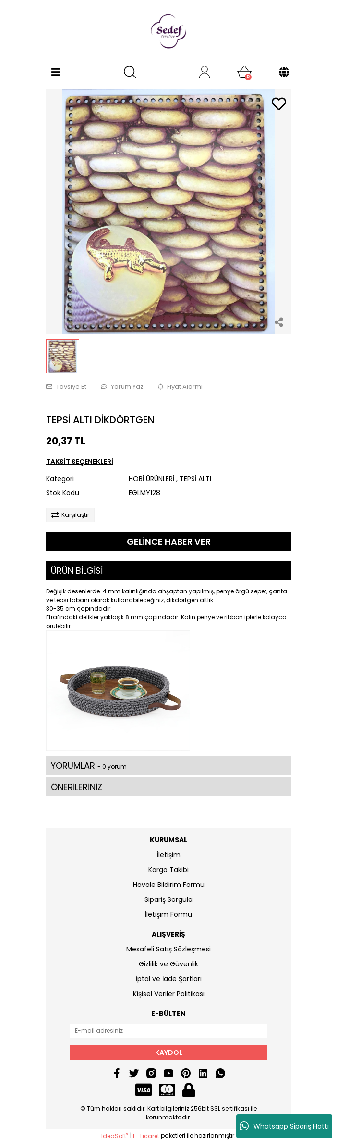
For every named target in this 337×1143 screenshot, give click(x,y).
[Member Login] (204, 72)
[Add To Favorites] (279, 105)
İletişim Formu (168, 914)
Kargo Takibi (168, 869)
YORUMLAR (89, 765)
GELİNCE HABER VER (169, 542)
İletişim (169, 855)
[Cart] (244, 72)
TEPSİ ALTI (195, 479)
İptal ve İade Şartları (169, 979)
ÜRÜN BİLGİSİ (77, 571)
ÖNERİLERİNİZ (76, 787)
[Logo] (168, 31)
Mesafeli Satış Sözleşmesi (168, 949)
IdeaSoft (114, 1136)
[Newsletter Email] (168, 1031)
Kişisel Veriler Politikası (169, 994)
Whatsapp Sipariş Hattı (284, 1126)
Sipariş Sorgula (168, 899)
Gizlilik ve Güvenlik (168, 964)
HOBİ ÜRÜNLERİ (151, 479)
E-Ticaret (146, 1136)
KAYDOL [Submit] (168, 1052)
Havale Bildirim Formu (169, 884)
